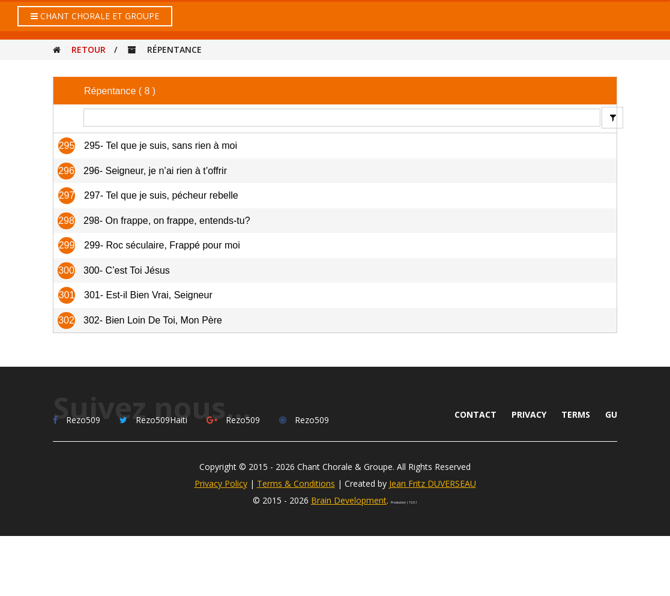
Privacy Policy (221, 483)
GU (611, 414)
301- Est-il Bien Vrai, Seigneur (148, 295)
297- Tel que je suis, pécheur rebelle (161, 195)
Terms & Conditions (296, 483)
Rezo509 (76, 420)
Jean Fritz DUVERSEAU (432, 483)
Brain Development (349, 500)
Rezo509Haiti (153, 420)
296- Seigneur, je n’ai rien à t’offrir (155, 171)
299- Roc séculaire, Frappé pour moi (162, 245)
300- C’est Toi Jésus (126, 270)
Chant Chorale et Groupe (95, 16)
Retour (88, 49)
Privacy (529, 414)
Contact (475, 414)
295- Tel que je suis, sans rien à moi (160, 145)
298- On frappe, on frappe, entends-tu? (166, 220)
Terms (575, 414)
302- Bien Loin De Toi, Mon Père (152, 320)
